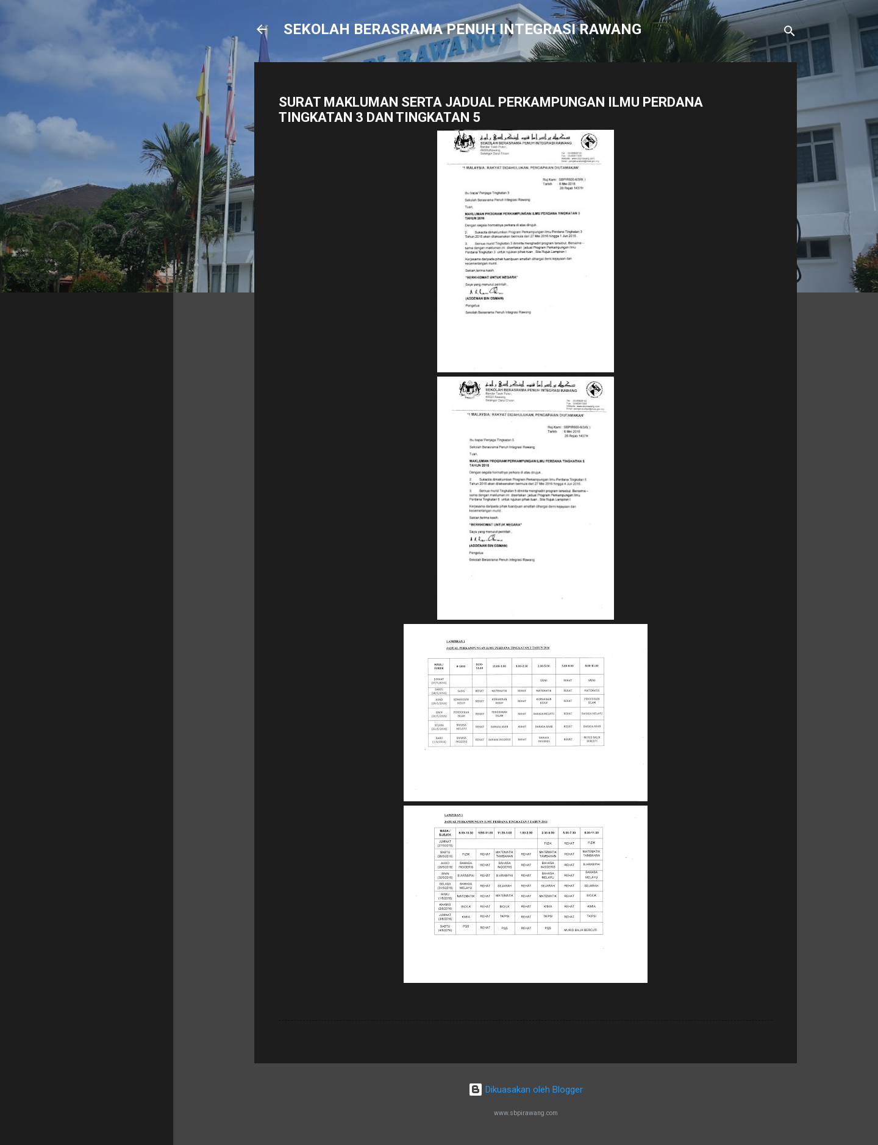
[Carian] (789, 33)
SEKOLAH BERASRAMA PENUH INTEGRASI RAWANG (462, 29)
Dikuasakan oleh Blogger (525, 1089)
